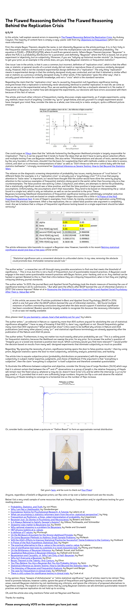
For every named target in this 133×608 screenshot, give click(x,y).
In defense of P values (22, 532)
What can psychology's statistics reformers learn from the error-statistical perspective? (55, 514)
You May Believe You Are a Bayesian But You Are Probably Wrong (44, 563)
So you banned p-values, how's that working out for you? (52, 317)
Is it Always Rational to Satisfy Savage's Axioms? (35, 522)
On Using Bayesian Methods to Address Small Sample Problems (43, 537)
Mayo (28, 153)
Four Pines (87, 490)
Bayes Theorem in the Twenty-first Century (32, 560)
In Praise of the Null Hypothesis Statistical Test (34, 542)
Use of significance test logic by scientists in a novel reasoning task (44, 548)
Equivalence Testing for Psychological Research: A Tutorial (40, 512)
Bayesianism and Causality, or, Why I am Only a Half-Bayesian (42, 555)
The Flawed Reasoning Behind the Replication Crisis (86, 37)
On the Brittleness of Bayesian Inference (31, 550)
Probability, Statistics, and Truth (26, 507)
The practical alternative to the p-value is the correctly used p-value (45, 545)
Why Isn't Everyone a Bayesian (26, 558)
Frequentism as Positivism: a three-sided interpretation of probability (45, 517)
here (53, 490)
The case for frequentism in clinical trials (31, 571)
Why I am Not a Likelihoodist (25, 509)
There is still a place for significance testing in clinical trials (40, 573)
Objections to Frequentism (94, 40)
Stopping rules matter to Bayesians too (30, 525)
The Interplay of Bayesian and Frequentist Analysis (36, 568)
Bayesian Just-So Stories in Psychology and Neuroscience (40, 519)
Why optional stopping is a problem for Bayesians (36, 527)
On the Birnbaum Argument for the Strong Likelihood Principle (42, 535)
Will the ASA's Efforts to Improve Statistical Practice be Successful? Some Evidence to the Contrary (60, 540)
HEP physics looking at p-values (27, 530)
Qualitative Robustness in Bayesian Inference (33, 553)
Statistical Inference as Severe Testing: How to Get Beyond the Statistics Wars (49, 565)
